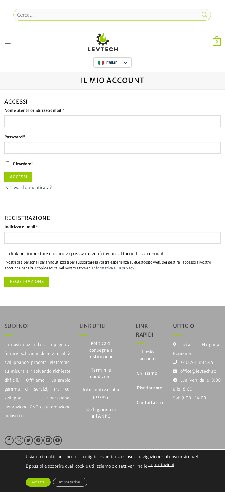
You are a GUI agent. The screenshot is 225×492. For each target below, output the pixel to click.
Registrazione (27, 281)
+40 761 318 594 (196, 362)
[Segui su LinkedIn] (47, 440)
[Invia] (204, 14)
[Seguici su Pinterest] (38, 440)
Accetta (38, 482)
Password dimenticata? (28, 187)
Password (23, 136)
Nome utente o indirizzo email (43, 110)
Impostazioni (70, 482)
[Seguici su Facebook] (9, 440)
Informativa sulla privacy (113, 268)
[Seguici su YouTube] (57, 440)
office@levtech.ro (194, 371)
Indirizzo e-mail (29, 226)
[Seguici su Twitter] (28, 440)
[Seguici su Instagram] (19, 440)
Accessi (18, 177)
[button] (7, 41)
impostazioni (161, 464)
